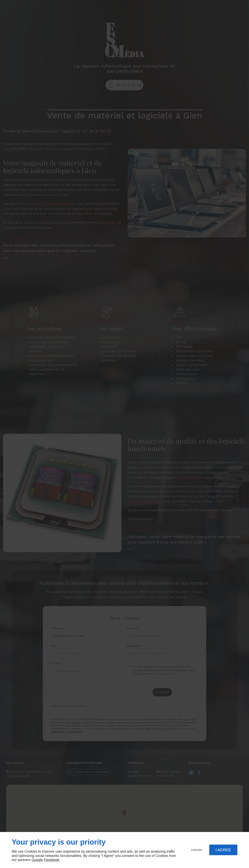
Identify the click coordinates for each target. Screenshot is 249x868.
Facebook (51, 860)
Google (37, 860)
